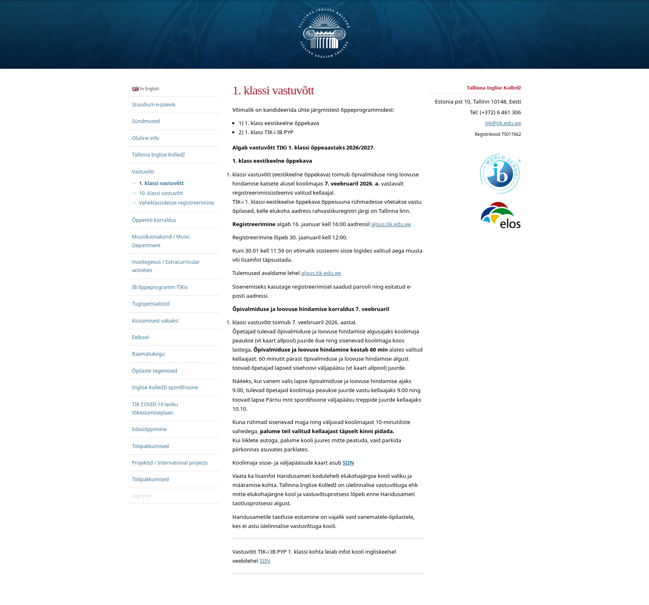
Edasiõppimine (149, 429)
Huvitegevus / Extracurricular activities (166, 266)
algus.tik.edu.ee (391, 224)
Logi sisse (141, 496)
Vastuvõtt (143, 171)
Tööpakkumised (150, 446)
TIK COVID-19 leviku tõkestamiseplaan (155, 408)
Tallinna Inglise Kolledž (158, 154)
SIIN (265, 560)
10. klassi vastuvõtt (161, 193)
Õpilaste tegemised (154, 370)
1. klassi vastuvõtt (161, 183)
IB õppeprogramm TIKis (160, 287)
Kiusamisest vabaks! (155, 320)
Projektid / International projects (170, 462)
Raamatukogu (148, 353)
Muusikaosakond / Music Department (161, 240)
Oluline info (145, 138)
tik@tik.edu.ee (503, 123)
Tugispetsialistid (151, 303)
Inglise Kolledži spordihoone (165, 387)
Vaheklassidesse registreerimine (176, 203)
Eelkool (140, 337)
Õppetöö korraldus (154, 220)
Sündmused (146, 121)
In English (145, 89)
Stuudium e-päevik (153, 104)
